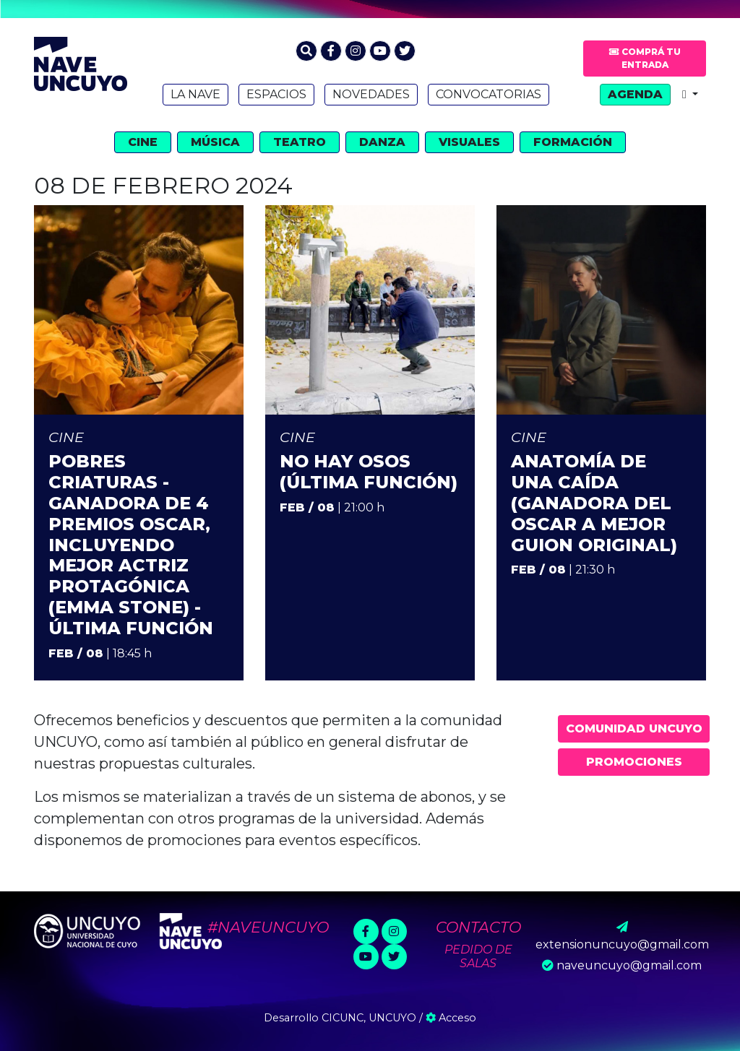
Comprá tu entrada (645, 58)
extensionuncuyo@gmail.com (622, 944)
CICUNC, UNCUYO (369, 1017)
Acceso (451, 1017)
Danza (382, 142)
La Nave (195, 94)
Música (215, 142)
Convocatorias (488, 94)
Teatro (299, 142)
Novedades (371, 94)
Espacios (276, 94)
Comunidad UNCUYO (634, 728)
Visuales (469, 142)
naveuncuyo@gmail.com (629, 965)
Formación (572, 142)
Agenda (635, 94)
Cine (143, 142)
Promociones (634, 762)
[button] (306, 50)
